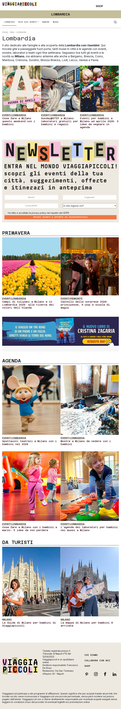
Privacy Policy (108, 698)
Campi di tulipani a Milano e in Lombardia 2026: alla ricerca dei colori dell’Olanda (29, 297)
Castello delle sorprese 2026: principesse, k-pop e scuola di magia (88, 297)
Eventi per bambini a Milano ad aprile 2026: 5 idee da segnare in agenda (98, 120)
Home (5, 32)
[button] (115, 22)
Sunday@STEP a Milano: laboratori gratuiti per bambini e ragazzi (56, 120)
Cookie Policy (60, 702)
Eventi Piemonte (70, 293)
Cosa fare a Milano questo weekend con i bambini (19, 119)
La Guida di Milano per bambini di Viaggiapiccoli (24, 610)
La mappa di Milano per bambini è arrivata (88, 609)
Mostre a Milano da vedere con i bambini (87, 431)
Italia (12, 32)
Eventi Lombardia (12, 115)
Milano (6, 607)
